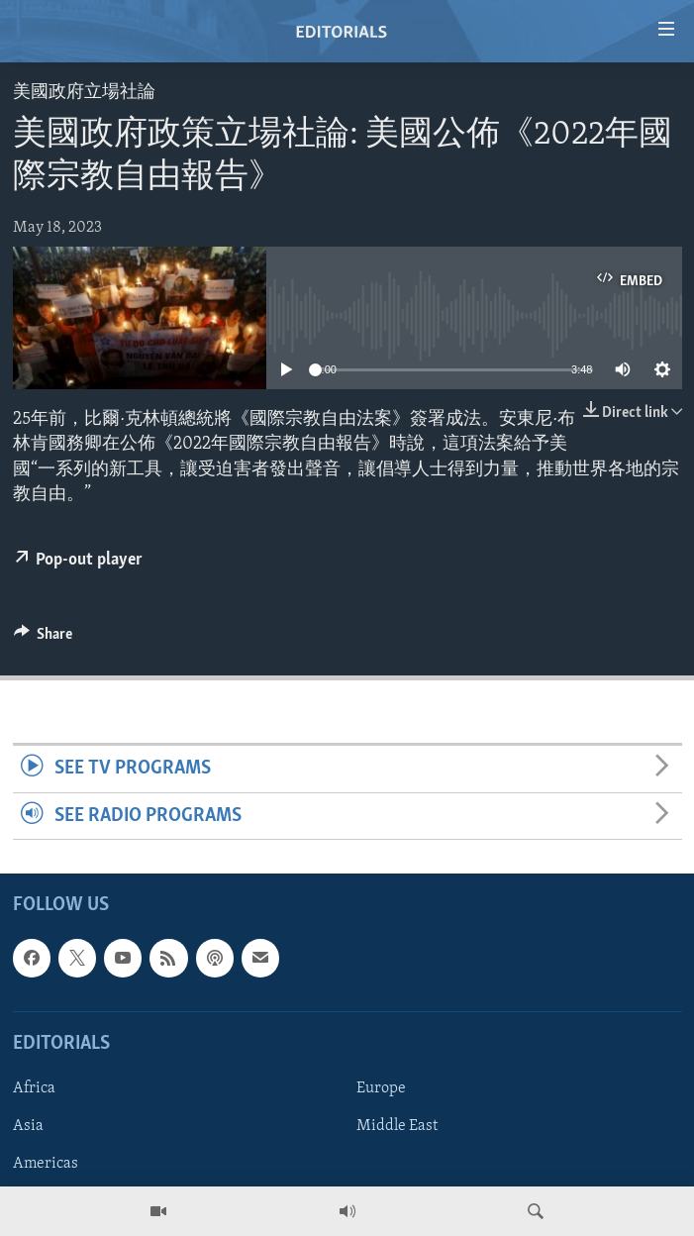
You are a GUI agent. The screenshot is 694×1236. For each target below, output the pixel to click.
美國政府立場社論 (84, 92)
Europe (381, 1088)
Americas (45, 1164)
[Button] (43, 639)
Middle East (397, 1126)
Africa (34, 1088)
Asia (28, 1126)
